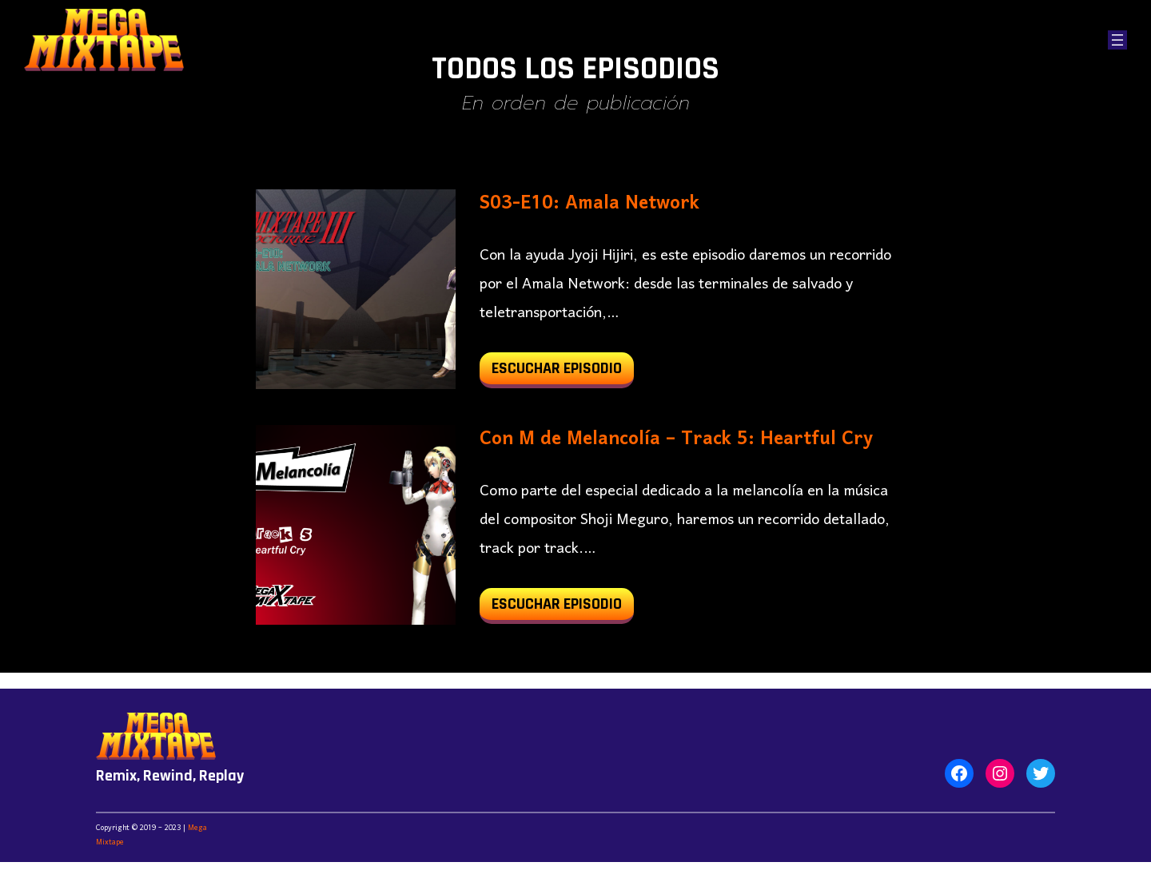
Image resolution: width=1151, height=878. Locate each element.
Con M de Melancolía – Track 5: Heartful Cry (676, 439)
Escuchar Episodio (563, 372)
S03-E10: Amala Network (589, 203)
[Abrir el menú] (1117, 40)
